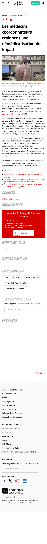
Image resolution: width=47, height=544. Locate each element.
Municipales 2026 (32, 278)
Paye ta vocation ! (12, 278)
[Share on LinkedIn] (12, 19)
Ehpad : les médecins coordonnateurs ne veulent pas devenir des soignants (23, 185)
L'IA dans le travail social (15, 283)
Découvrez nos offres (21, 234)
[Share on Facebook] (4, 19)
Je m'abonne (35, 3)
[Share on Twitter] (8, 19)
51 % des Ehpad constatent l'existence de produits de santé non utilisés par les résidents (24, 180)
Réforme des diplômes (14, 288)
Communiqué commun (12, 199)
